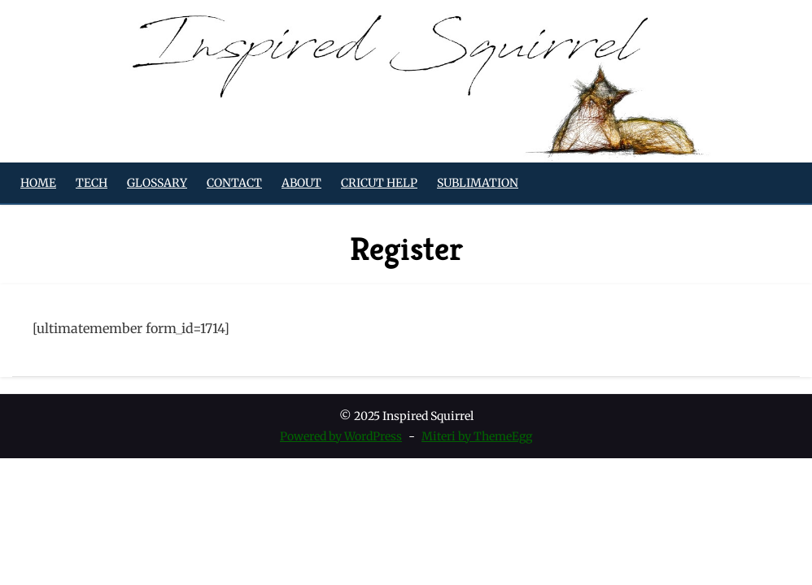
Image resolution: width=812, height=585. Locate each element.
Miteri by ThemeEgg (476, 436)
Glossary (157, 183)
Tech (91, 183)
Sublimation (477, 183)
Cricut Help (379, 183)
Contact (234, 183)
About (301, 183)
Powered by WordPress (341, 436)
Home (38, 183)
